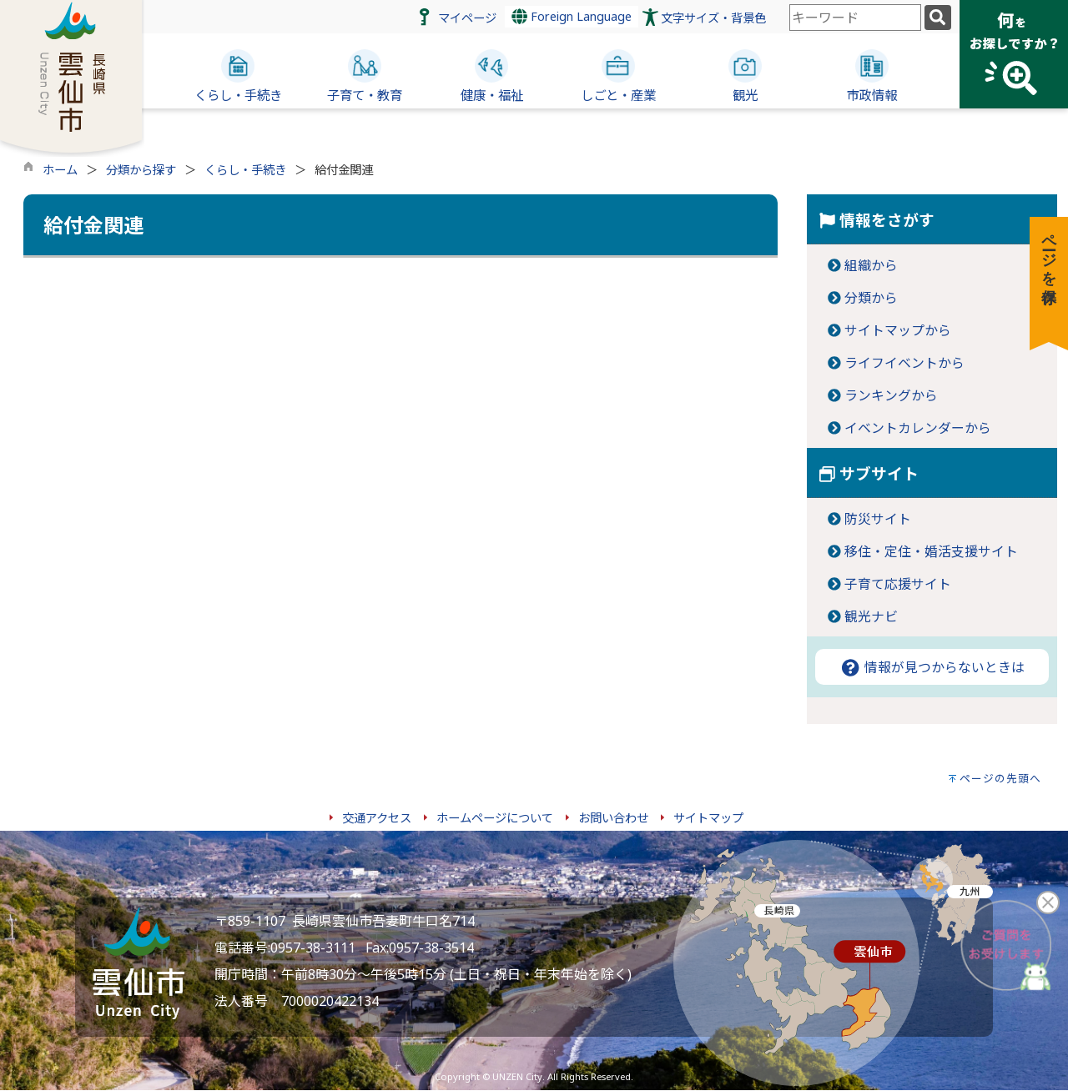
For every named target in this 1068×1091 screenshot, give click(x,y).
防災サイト (877, 519)
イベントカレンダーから (917, 428)
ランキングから (891, 395)
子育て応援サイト (897, 584)
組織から (871, 265)
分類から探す (141, 170)
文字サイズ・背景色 (713, 18)
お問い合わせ (613, 818)
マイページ (467, 18)
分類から (871, 298)
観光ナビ (871, 616)
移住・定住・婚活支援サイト (931, 551)
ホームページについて (494, 818)
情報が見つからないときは (932, 667)
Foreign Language (571, 16)
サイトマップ (708, 818)
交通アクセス (376, 818)
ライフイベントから (904, 363)
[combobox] (855, 17)
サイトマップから (897, 330)
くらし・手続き (245, 170)
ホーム (60, 170)
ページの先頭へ (1000, 778)
